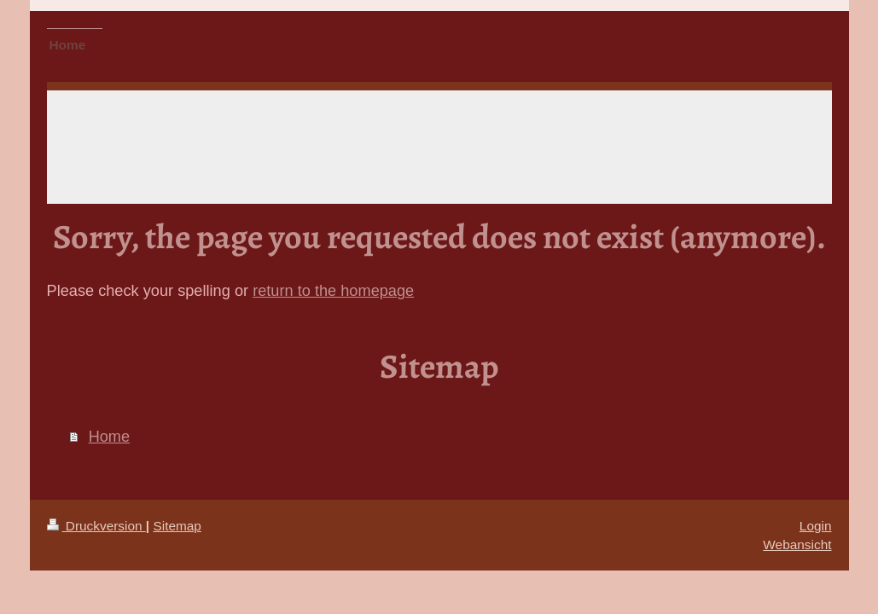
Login (816, 525)
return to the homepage (333, 290)
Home (110, 436)
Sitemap (177, 525)
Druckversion (96, 525)
